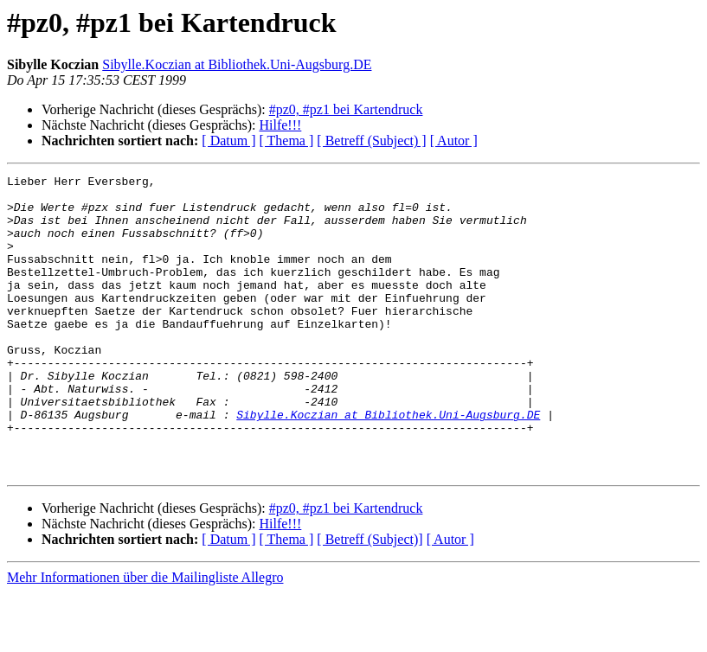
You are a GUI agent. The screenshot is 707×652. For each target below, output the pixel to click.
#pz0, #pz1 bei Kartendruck (346, 109)
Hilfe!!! (280, 125)
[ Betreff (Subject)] (369, 598)
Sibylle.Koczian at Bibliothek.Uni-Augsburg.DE (236, 64)
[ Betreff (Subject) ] (371, 140)
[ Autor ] (454, 140)
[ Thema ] (287, 140)
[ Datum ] (228, 140)
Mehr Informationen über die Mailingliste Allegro (145, 637)
